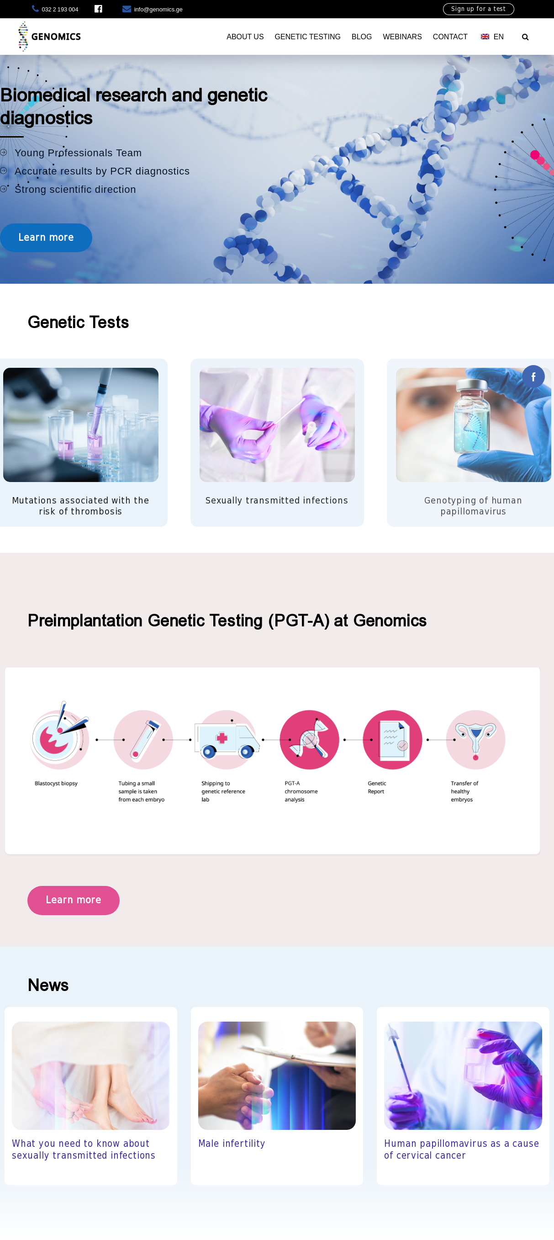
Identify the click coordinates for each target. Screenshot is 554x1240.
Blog (362, 37)
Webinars (402, 37)
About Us (245, 37)
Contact (450, 37)
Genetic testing (308, 37)
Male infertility (232, 1144)
